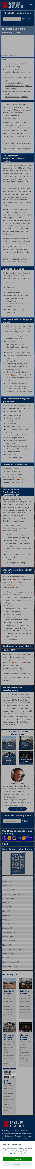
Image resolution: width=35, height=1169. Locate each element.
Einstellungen (25, 1154)
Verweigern (17, 1164)
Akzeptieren (17, 1159)
